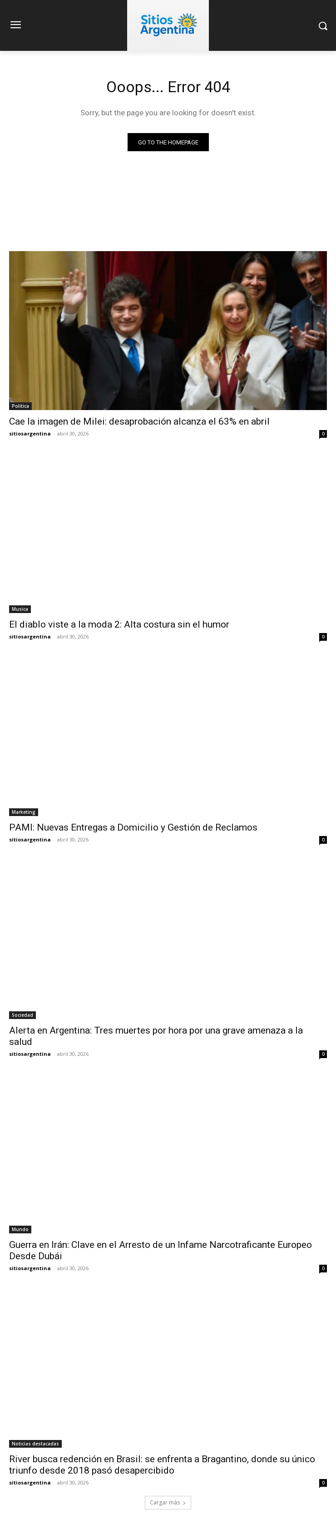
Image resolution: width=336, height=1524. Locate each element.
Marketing (23, 812)
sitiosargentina (30, 433)
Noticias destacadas (35, 1443)
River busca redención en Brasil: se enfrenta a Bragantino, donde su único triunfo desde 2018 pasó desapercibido (162, 1465)
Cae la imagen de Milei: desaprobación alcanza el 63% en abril (139, 421)
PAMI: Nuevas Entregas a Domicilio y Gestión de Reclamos (133, 827)
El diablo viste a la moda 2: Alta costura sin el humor (119, 624)
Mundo (20, 1229)
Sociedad (22, 1015)
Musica (20, 609)
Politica (20, 406)
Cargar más (168, 1502)
